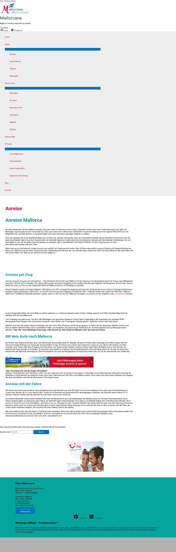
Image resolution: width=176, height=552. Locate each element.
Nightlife (13, 122)
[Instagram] (96, 518)
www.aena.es (119, 294)
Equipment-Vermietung (19, 176)
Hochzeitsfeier (15, 161)
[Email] (4, 30)
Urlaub (7, 44)
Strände (13, 129)
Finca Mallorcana (16, 154)
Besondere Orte (16, 108)
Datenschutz (25, 511)
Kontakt (8, 190)
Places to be (10, 83)
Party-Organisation (17, 168)
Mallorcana (11, 18)
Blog (6, 183)
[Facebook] (17, 30)
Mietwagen (14, 76)
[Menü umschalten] (53, 49)
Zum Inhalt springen (8, 1)
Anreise (13, 54)
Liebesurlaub (10, 137)
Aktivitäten (14, 93)
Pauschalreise (15, 61)
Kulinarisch (14, 115)
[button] (4, 27)
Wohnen (13, 69)
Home (7, 37)
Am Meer (13, 100)
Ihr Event (8, 144)
